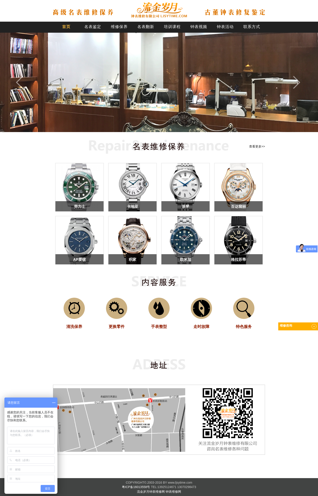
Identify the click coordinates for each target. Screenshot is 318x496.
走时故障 (201, 326)
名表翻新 (145, 27)
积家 (132, 259)
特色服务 (244, 326)
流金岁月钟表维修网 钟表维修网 (159, 491)
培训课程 (172, 27)
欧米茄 (185, 259)
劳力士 (79, 206)
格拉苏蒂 (238, 259)
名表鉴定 (92, 27)
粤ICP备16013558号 (136, 487)
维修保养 (119, 27)
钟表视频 (198, 27)
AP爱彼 (79, 259)
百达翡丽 (238, 206)
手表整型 (159, 326)
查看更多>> (257, 146)
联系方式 (251, 27)
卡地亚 (132, 206)
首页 (66, 27)
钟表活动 (225, 27)
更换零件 (117, 326)
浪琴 (185, 206)
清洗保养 (74, 326)
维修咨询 (286, 325)
